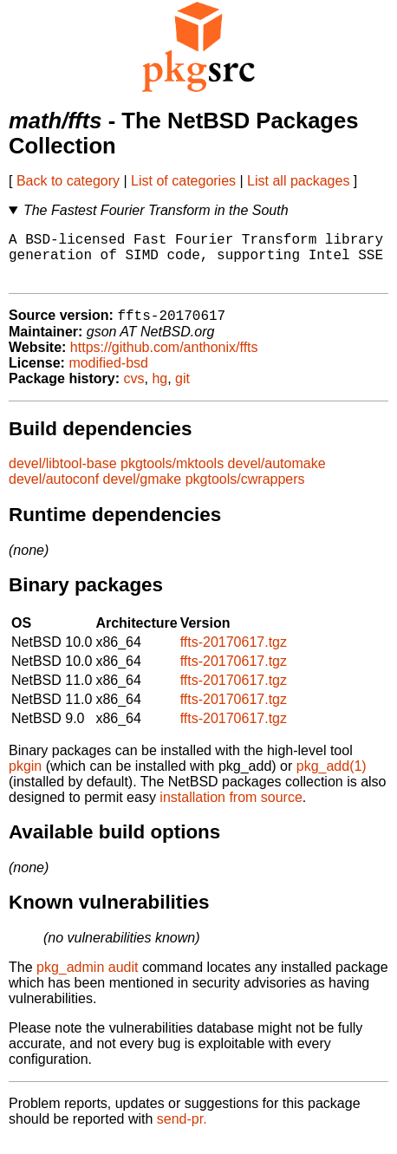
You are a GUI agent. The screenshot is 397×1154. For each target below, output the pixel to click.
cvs (134, 391)
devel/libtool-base (63, 476)
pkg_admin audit (87, 980)
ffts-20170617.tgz (233, 655)
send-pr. (182, 1132)
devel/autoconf (54, 492)
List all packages (298, 180)
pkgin (25, 779)
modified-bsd (108, 375)
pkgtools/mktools (172, 476)
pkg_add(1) (331, 779)
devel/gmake (142, 492)
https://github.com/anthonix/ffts (164, 360)
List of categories (183, 180)
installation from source (231, 810)
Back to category (68, 180)
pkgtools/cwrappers (245, 492)
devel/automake (277, 476)
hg (159, 391)
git (182, 391)
